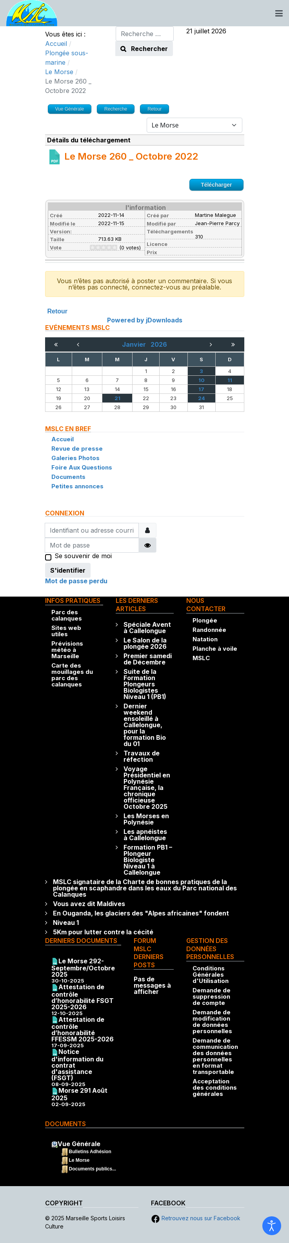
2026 (159, 344)
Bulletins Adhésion (90, 1151)
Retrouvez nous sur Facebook (195, 1218)
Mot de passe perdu (76, 581)
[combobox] (145, 33)
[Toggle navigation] (279, 13)
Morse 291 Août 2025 (79, 1094)
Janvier (136, 344)
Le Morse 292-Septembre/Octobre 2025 (83, 968)
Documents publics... (92, 1169)
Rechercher (144, 49)
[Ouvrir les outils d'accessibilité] (271, 1225)
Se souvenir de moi (83, 557)
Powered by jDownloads (144, 320)
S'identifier (67, 570)
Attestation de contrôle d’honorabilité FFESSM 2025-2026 (82, 1029)
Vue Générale (79, 1144)
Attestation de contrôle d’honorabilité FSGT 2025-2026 (82, 997)
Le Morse (79, 1160)
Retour (57, 311)
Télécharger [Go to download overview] (216, 185)
